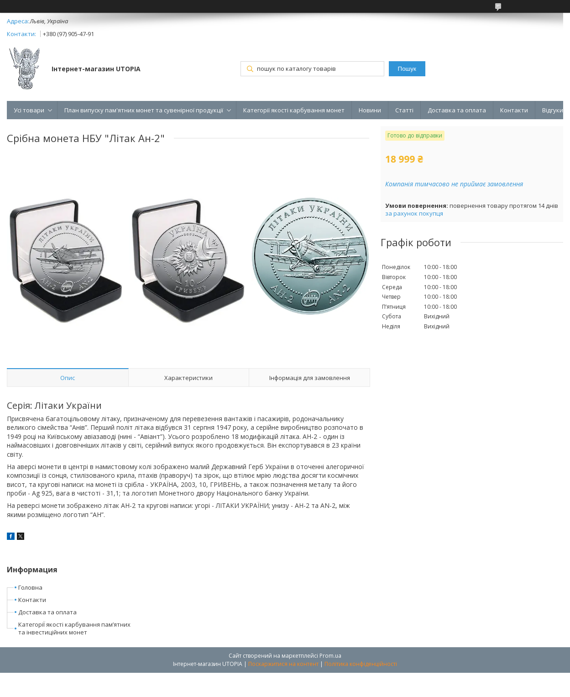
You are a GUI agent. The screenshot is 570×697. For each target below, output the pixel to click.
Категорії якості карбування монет (294, 110)
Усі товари (29, 110)
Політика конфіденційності (360, 664)
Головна (30, 587)
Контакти (514, 110)
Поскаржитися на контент (283, 664)
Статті (404, 110)
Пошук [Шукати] (407, 68)
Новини (370, 110)
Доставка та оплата (457, 110)
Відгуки (552, 110)
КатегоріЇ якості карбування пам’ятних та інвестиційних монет (74, 628)
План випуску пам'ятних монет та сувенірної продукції (143, 110)
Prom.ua (330, 656)
